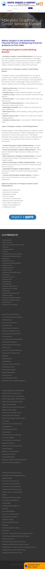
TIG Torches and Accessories (10, 481)
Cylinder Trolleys (7, 270)
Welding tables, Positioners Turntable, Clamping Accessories (19, 547)
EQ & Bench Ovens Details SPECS (11, 333)
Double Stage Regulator (9, 369)
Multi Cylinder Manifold (8, 454)
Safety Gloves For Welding (9, 304)
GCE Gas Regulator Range (9, 378)
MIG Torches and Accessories (10, 314)
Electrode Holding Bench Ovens (11, 331)
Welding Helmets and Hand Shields (12, 254)
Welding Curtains (7, 265)
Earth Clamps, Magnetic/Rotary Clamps (13, 245)
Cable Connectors (7, 242)
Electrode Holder (7, 240)
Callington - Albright (7, 519)
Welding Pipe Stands (8, 268)
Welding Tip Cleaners (8, 277)
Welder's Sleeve (7, 302)
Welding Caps (6, 291)
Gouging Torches (7, 325)
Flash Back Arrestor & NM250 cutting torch (14, 380)
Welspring (5, 525)
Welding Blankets (7, 320)
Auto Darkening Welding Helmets (11, 256)
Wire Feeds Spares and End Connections (13, 541)
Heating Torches (7, 375)
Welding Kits (5, 258)
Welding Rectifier (7, 358)
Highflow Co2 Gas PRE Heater (10, 451)
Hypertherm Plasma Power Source (12, 489)
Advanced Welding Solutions (10, 522)
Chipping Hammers (7, 249)
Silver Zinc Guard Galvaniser (10, 514)
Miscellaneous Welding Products (11, 272)
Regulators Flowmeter (8, 443)
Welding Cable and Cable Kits (10, 328)
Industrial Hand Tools (8, 539)
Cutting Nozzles (6, 361)
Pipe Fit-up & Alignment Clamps (11, 300)
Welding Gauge (6, 281)
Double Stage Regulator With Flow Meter (13, 399)
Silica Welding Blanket (8, 457)
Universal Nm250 (7, 336)
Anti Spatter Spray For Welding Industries (13, 475)
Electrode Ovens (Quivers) (9, 322)
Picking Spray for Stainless (9, 517)
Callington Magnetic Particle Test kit (12, 552)
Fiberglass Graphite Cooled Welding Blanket (14, 459)
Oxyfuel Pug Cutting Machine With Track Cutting (15, 536)
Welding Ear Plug (7, 279)
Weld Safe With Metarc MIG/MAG (11, 298)
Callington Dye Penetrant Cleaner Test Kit (14, 550)
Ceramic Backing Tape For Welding (12, 317)
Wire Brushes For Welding (9, 288)
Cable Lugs (5, 247)
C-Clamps (5, 251)
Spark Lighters (6, 274)
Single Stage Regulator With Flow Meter (13, 390)
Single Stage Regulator (8, 372)
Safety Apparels (7, 284)
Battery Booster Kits (8, 261)
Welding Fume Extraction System (11, 497)
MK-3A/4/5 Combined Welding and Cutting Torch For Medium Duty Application (12, 353)
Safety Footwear (7, 478)
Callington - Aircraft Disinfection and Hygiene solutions (17, 533)
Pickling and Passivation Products (11, 472)
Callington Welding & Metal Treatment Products (15, 544)
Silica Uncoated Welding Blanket (11, 462)
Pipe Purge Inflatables (8, 511)
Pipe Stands (5, 530)
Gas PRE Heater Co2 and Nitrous (11, 440)
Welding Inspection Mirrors (9, 286)
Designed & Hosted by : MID (17, 564)
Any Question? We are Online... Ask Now (34, 566)
